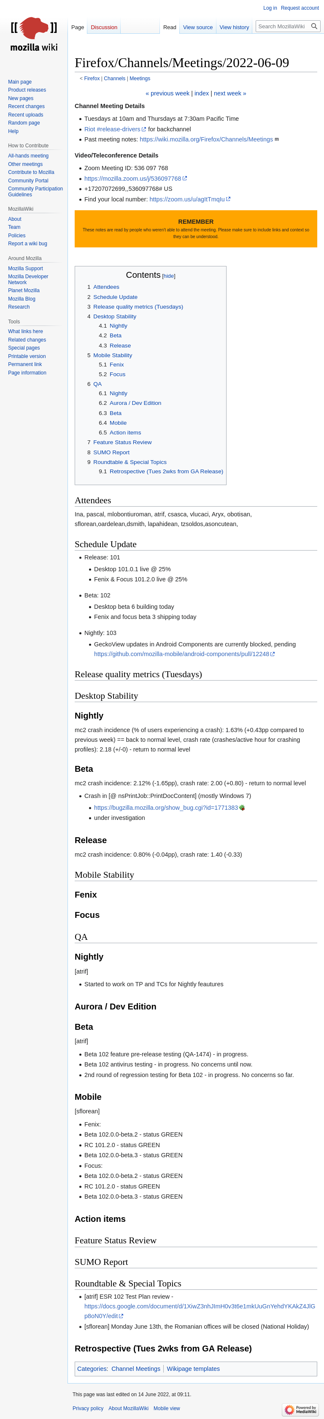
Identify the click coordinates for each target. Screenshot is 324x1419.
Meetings (140, 78)
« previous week (167, 93)
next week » (230, 93)
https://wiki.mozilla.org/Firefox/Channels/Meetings (206, 139)
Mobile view (167, 1408)
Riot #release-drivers (112, 129)
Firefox (92, 78)
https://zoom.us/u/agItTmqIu (186, 199)
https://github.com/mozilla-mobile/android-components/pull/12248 (181, 654)
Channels (114, 78)
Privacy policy (88, 1408)
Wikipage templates (193, 1368)
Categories (92, 1368)
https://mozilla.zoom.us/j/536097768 (132, 178)
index (201, 93)
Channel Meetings (135, 1368)
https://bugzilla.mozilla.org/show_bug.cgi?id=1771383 (166, 807)
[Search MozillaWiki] (288, 26)
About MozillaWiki (128, 1408)
